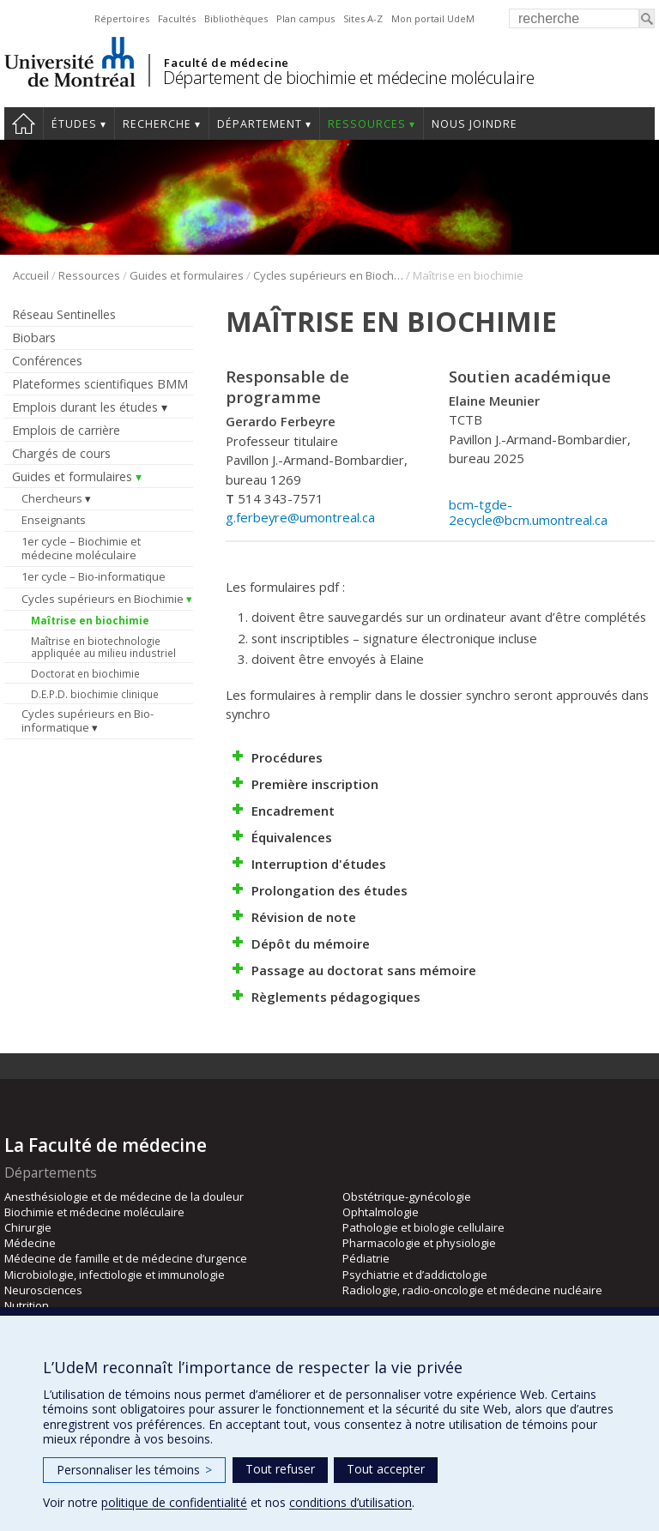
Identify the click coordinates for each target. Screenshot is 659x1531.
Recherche (157, 124)
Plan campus (305, 18)
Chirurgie (27, 1227)
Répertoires (121, 18)
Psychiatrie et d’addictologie (414, 1274)
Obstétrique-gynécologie (406, 1196)
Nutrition (26, 1305)
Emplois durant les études (85, 407)
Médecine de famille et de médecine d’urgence (125, 1258)
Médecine (30, 1243)
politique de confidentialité (174, 1502)
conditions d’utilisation (350, 1502)
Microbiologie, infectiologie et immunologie (114, 1274)
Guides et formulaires (187, 275)
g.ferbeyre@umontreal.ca (300, 517)
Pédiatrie (366, 1258)
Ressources (367, 124)
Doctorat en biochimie (85, 673)
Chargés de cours (61, 453)
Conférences (47, 361)
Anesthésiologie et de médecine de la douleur (124, 1196)
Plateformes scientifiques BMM (100, 384)
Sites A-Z (363, 18)
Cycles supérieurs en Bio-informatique (87, 720)
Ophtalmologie (380, 1212)
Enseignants (53, 519)
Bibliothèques (236, 18)
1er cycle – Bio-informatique (93, 576)
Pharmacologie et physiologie (419, 1243)
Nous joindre (474, 124)
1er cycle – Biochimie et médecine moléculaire (81, 548)
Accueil (23, 123)
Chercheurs (51, 498)
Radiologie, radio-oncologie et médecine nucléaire (472, 1290)
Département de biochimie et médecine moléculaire (348, 77)
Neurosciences (43, 1290)
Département (259, 124)
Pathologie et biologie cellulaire (423, 1227)
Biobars (34, 337)
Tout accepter (386, 1469)
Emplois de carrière (66, 430)
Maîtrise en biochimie (90, 620)
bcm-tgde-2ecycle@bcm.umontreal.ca (528, 512)
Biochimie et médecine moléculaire (94, 1212)
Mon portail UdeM (433, 18)
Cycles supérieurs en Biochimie (328, 275)
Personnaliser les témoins (134, 1470)
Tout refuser (280, 1469)
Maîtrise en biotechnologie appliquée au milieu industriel (103, 647)
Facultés (177, 18)
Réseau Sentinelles (64, 314)
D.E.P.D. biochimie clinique (95, 694)
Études (74, 124)
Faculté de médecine (226, 62)
